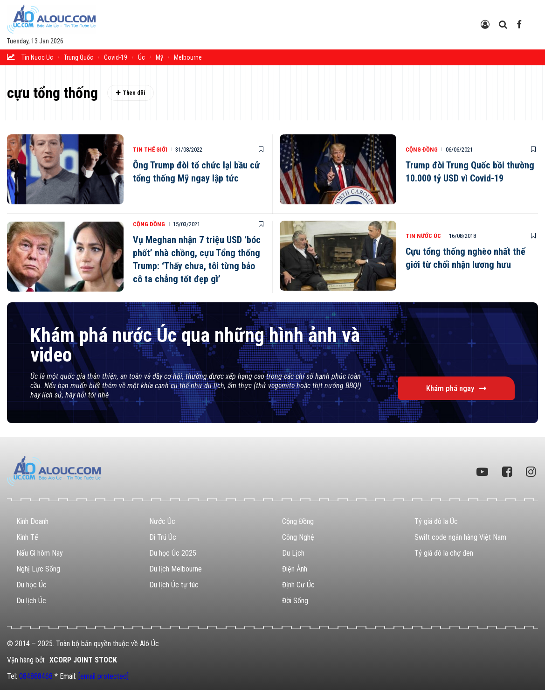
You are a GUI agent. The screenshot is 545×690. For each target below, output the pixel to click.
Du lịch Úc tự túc (174, 584)
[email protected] (103, 676)
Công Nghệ (298, 537)
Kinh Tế (27, 537)
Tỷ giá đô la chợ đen (443, 553)
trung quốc (78, 57)
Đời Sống (295, 600)
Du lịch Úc (31, 600)
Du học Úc (31, 584)
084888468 (36, 676)
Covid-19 (115, 57)
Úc (141, 57)
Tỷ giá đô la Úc (436, 521)
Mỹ (159, 57)
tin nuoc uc (37, 57)
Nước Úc (162, 521)
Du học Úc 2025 (172, 553)
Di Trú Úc (162, 537)
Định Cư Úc (298, 584)
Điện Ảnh (294, 569)
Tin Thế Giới (150, 149)
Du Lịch (293, 553)
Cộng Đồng (422, 149)
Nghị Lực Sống (38, 569)
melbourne (188, 57)
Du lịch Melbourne (175, 569)
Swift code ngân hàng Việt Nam (460, 537)
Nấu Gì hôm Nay (39, 553)
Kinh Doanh (32, 521)
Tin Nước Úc (423, 235)
